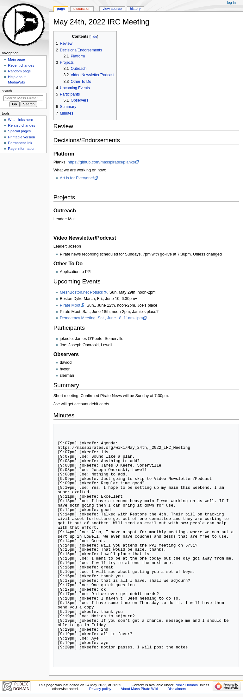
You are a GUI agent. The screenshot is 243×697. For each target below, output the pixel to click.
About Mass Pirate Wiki (139, 689)
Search (7, 91)
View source (112, 8)
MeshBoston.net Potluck (81, 292)
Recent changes (21, 65)
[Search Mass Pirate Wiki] (23, 98)
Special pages (19, 131)
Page (61, 8)
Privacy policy (100, 689)
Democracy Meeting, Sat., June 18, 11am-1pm (101, 318)
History (135, 8)
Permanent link (20, 143)
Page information (21, 148)
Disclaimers (176, 689)
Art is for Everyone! (77, 178)
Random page (19, 71)
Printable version (21, 137)
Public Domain (186, 685)
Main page (16, 59)
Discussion (81, 8)
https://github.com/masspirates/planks (101, 162)
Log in (231, 2)
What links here (20, 120)
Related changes (21, 125)
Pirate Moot (70, 305)
